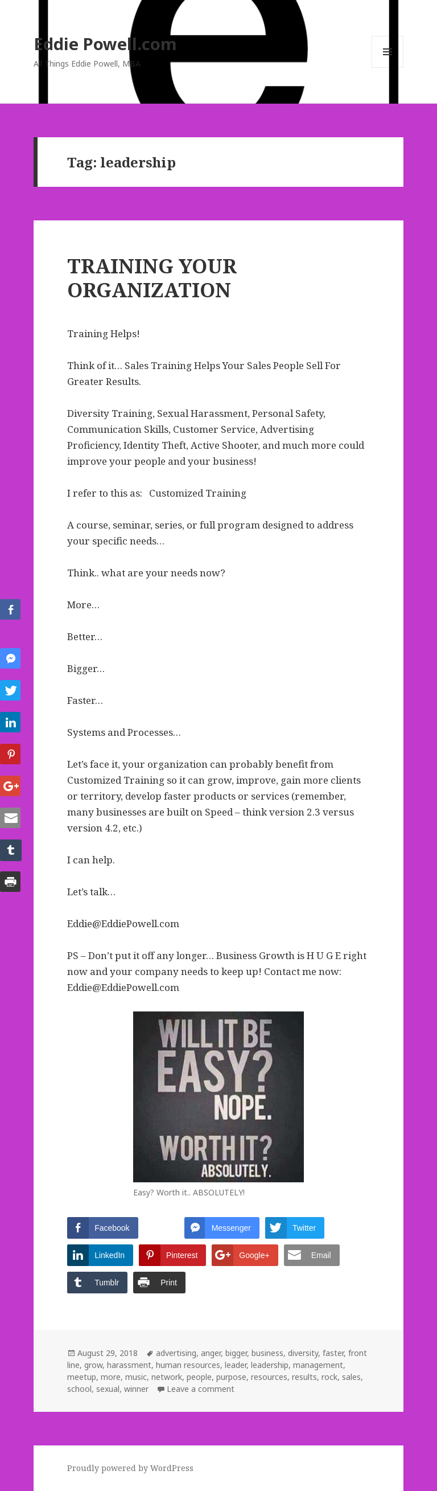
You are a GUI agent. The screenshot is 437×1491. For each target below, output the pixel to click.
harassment (129, 1364)
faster (333, 1352)
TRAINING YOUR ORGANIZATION (152, 277)
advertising (176, 1352)
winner (136, 1388)
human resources (188, 1364)
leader (235, 1364)
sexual (107, 1388)
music (136, 1376)
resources (269, 1376)
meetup (81, 1376)
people (199, 1376)
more (111, 1376)
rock (329, 1376)
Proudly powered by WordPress (130, 1468)
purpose (231, 1376)
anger (211, 1352)
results (304, 1376)
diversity (303, 1352)
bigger (236, 1352)
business (267, 1352)
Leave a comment (200, 1388)
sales (351, 1376)
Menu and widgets (387, 67)
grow (93, 1364)
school (79, 1388)
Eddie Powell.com (105, 43)
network (166, 1376)
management (318, 1364)
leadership (269, 1364)
